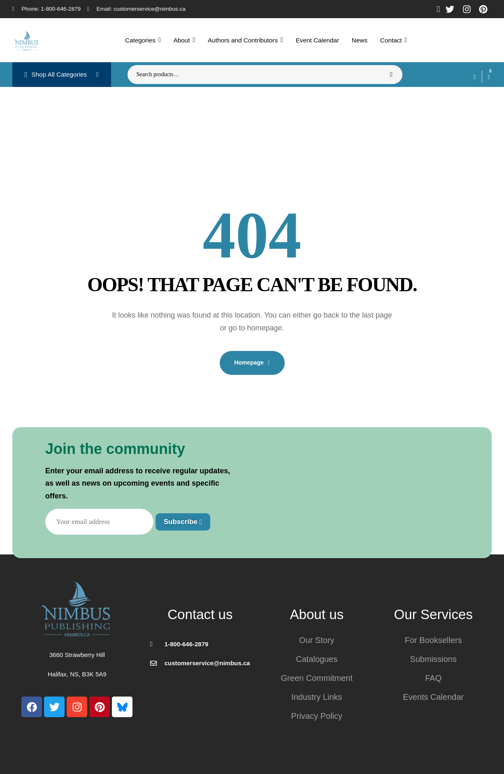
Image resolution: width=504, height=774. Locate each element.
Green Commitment (317, 678)
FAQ (433, 678)
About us (317, 614)
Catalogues (316, 659)
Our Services (433, 614)
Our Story (316, 640)
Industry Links (316, 697)
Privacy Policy (316, 715)
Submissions (433, 659)
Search (391, 74)
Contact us (199, 614)
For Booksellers (433, 640)
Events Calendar (433, 697)
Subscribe (183, 522)
